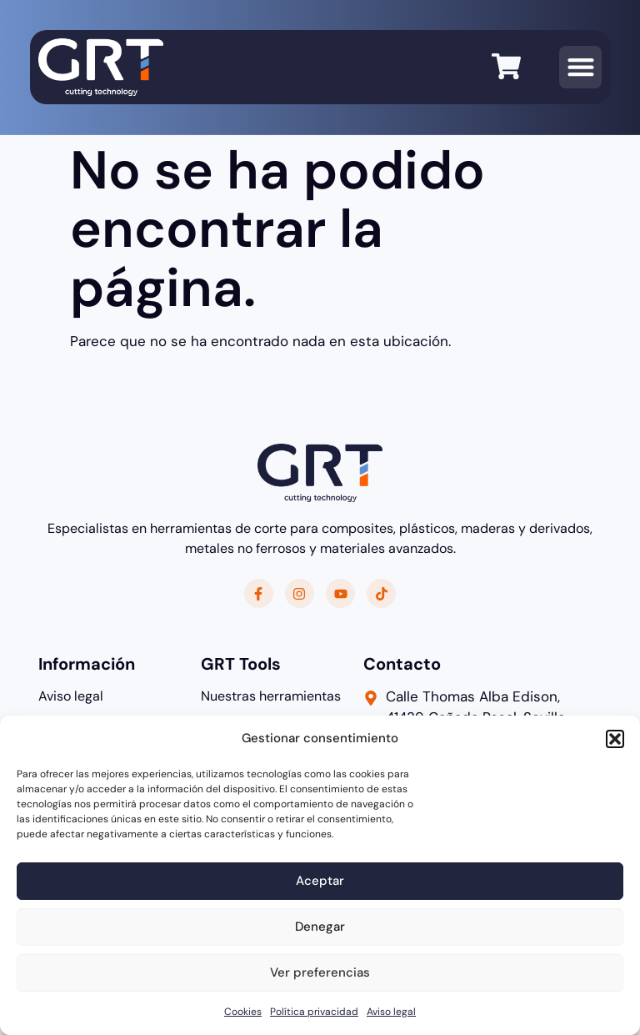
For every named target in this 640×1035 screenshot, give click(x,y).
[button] (615, 739)
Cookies (243, 1011)
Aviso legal (391, 1011)
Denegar (320, 926)
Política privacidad (314, 1011)
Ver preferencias (320, 972)
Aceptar (320, 880)
